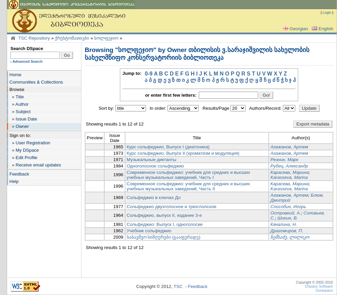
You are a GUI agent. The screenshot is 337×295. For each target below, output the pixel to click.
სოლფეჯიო (106, 38)
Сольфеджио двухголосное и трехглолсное (172, 206)
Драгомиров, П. (286, 230)
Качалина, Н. (283, 224)
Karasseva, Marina (289, 177)
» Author (19, 104)
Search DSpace (26, 48)
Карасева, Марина (289, 172)
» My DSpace (24, 150)
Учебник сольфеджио (149, 230)
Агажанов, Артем (289, 146)
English (321, 28)
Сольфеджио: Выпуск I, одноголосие (165, 224)
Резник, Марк (284, 159)
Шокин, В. (287, 217)
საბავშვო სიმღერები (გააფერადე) (163, 237)
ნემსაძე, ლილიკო (289, 237)
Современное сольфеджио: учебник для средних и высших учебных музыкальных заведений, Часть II (188, 186)
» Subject (20, 111)
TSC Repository (34, 38)
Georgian (295, 28)
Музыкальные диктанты (152, 159)
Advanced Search (27, 61)
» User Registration (29, 142)
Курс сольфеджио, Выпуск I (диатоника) (168, 146)
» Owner (19, 126)
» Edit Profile (23, 157)
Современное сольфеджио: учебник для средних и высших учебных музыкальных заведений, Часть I (188, 175)
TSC (178, 286)
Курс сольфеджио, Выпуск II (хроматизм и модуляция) (183, 153)
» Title (16, 96)
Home (15, 74)
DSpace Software (319, 286)
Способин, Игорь (288, 206)
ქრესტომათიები (72, 38)
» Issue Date (23, 118)
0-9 (148, 74)
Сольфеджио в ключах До (154, 197)
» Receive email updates (35, 164)
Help (13, 181)
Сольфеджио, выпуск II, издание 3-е (164, 215)
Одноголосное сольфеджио (155, 165)
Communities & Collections (36, 82)
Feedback (19, 174)
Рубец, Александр (289, 165)
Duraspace (324, 290)
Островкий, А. (285, 212)
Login (327, 12)
